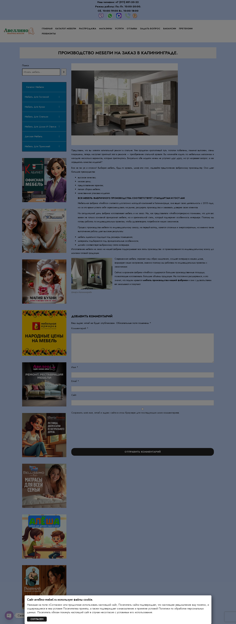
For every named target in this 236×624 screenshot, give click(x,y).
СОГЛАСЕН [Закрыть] (36, 619)
